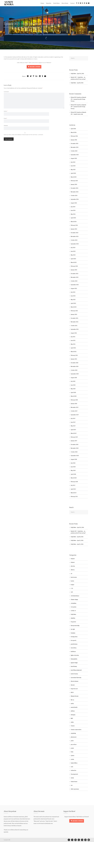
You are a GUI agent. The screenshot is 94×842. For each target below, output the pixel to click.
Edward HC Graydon (76, 97)
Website (6, 125)
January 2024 (74, 229)
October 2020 (74, 370)
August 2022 (74, 288)
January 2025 (74, 184)
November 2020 (74, 366)
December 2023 (74, 232)
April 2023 (73, 258)
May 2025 (73, 169)
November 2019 (74, 407)
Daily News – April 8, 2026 (77, 83)
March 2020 (73, 396)
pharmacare (74, 737)
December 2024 (74, 188)
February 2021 (74, 355)
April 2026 (73, 128)
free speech (73, 640)
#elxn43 (73, 558)
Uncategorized (27, 27)
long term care (74, 688)
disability (73, 618)
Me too (72, 700)
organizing (73, 733)
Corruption (73, 607)
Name (5, 111)
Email (5, 118)
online (72, 722)
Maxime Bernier (75, 696)
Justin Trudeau (74, 673)
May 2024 (73, 214)
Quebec (72, 755)
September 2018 (75, 455)
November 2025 (74, 147)
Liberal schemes (74, 681)
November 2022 (74, 277)
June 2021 (73, 340)
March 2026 (73, 132)
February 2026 (74, 136)
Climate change (74, 599)
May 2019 (73, 426)
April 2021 (73, 348)
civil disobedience (75, 595)
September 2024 (75, 199)
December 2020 (74, 362)
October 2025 (74, 151)
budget (72, 584)
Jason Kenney (74, 666)
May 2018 (73, 470)
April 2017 (73, 489)
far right (73, 629)
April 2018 (73, 474)
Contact (72, 3)
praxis (72, 748)
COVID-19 (73, 610)
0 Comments (36, 27)
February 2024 (74, 225)
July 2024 (73, 206)
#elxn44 (73, 562)
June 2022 (73, 296)
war (72, 785)
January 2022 (74, 314)
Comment (6, 91)
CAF (72, 592)
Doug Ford (73, 621)
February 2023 (74, 266)
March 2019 (73, 433)
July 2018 (73, 463)
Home (42, 3)
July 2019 (73, 418)
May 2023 (73, 255)
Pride (72, 752)
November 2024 (74, 192)
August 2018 (74, 459)
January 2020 (74, 403)
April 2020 (73, 392)
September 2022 (75, 284)
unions (72, 778)
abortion (73, 566)
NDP (72, 718)
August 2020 (74, 377)
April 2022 (73, 303)
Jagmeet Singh (74, 662)
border (72, 581)
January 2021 (74, 359)
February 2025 (74, 180)
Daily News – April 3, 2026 (77, 540)
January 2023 (74, 270)
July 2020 (73, 381)
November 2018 (74, 448)
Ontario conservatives (76, 729)
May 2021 (73, 344)
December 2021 (74, 318)
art (71, 573)
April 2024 (73, 218)
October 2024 (74, 195)
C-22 (72, 588)
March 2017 (73, 492)
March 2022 (73, 307)
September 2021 (75, 329)
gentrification (74, 644)
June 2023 (73, 251)
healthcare (73, 651)
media (72, 703)
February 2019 (74, 437)
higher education (75, 655)
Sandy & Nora (74, 763)
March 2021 (73, 351)
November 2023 (74, 236)
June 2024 (73, 210)
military (73, 711)
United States (74, 781)
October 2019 (74, 411)
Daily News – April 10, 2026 (77, 73)
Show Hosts (65, 3)
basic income (74, 577)
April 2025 (73, 173)
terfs (72, 766)
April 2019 (73, 429)
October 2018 (74, 452)
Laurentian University (76, 677)
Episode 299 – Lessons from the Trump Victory (78, 99)
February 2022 (74, 310)
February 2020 (74, 400)
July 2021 (73, 336)
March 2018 (73, 478)
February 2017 (74, 496)
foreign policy (74, 636)
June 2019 (73, 422)
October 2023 (74, 240)
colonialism (73, 603)
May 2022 (73, 299)
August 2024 (74, 203)
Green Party (73, 648)
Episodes (48, 3)
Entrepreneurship (75, 625)
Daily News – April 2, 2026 (77, 544)
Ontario (73, 725)
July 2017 (73, 485)
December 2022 (74, 273)
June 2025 (73, 165)
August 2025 (74, 158)
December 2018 (74, 444)
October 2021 (74, 325)
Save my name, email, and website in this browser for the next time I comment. (23, 134)
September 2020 (75, 374)
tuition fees (73, 770)
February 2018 (74, 481)
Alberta (72, 569)
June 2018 (73, 466)
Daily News (56, 3)
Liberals (73, 685)
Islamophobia (74, 659)
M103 (72, 692)
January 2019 (74, 440)
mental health (74, 707)
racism (72, 759)
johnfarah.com (49, 823)
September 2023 (75, 244)
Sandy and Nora (18, 27)
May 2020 (73, 388)
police (72, 740)
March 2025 (73, 177)
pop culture (74, 744)
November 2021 (74, 322)
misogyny (73, 714)
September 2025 (75, 154)
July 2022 (73, 292)
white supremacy (75, 789)
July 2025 (73, 162)
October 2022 (74, 281)
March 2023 (73, 262)
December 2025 (74, 143)
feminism (73, 633)
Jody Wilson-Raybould (76, 670)
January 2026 (74, 140)
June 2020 (73, 385)
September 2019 (75, 414)
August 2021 (74, 333)
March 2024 (73, 221)
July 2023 (73, 247)
